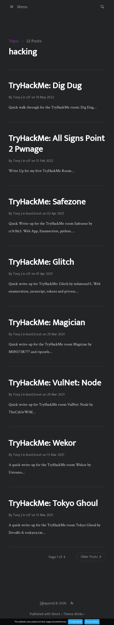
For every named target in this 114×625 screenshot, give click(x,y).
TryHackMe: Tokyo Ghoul (53, 503)
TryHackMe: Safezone (47, 202)
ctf (28, 97)
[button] (101, 6)
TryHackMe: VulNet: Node (54, 383)
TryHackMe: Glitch (41, 262)
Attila (78, 614)
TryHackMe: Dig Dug (45, 86)
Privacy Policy (92, 621)
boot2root (34, 214)
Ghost (55, 614)
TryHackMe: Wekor (42, 443)
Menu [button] (18, 7)
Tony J (17, 97)
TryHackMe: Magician (46, 323)
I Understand (75, 621)
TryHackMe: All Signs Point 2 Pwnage (56, 143)
